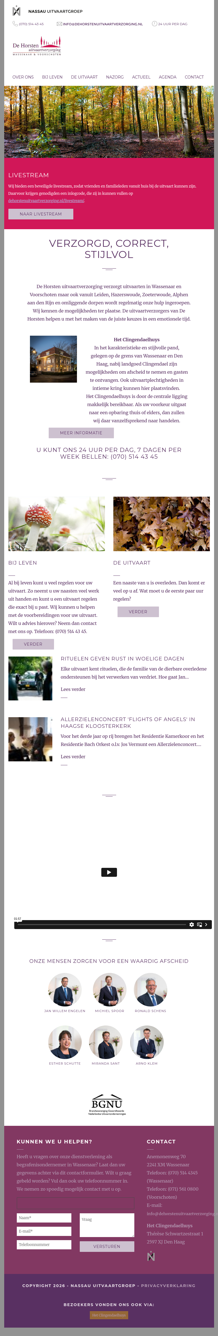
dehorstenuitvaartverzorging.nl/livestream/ (46, 200)
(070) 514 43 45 (28, 23)
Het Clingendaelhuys (170, 1225)
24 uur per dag (169, 23)
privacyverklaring (168, 1285)
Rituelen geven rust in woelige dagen (122, 659)
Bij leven (52, 77)
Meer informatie (81, 432)
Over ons (23, 77)
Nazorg (115, 77)
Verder (33, 644)
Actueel (141, 77)
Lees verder (73, 689)
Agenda (168, 77)
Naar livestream (41, 214)
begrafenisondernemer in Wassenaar (56, 1164)
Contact (194, 77)
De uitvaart (84, 77)
